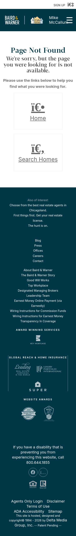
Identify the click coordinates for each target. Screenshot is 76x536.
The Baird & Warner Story (38, 275)
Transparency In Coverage (38, 321)
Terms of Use (37, 506)
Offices (38, 250)
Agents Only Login (27, 501)
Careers (38, 256)
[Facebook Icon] (33, 472)
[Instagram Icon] (43, 472)
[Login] (70, 4)
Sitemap (55, 511)
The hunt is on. (38, 225)
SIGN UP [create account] (59, 5)
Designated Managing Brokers (38, 290)
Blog (38, 240)
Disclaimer (56, 501)
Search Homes (38, 152)
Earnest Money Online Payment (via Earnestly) (38, 303)
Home (38, 111)
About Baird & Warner (38, 270)
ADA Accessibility (29, 511)
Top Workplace (38, 285)
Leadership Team (37, 295)
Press (38, 245)
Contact (38, 261)
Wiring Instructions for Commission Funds (38, 311)
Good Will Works (38, 280)
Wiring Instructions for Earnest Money (38, 316)
